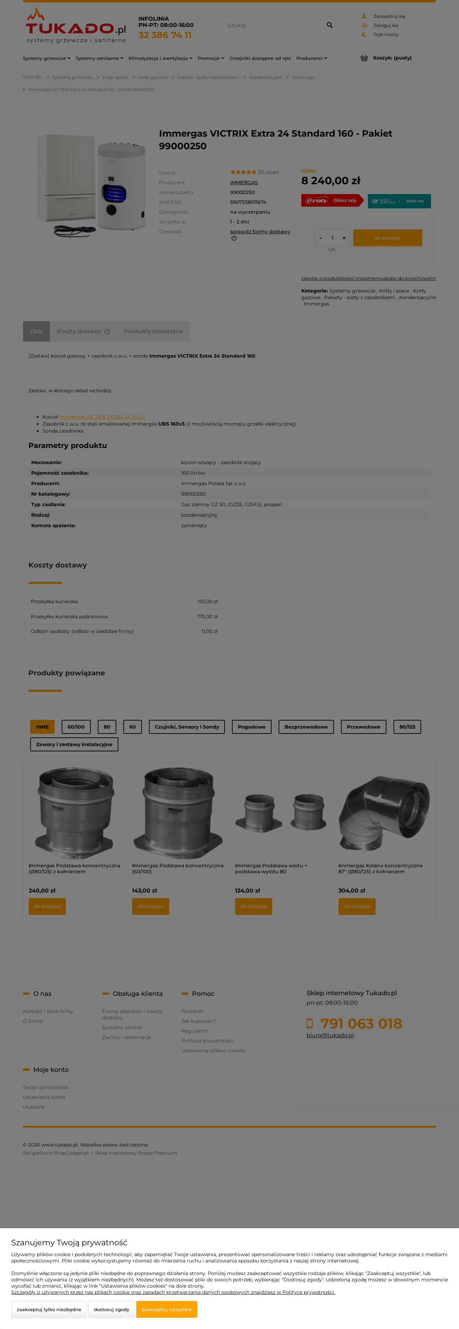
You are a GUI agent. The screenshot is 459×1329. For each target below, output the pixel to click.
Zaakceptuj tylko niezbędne (49, 1309)
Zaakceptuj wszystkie (167, 1309)
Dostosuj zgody (111, 1309)
